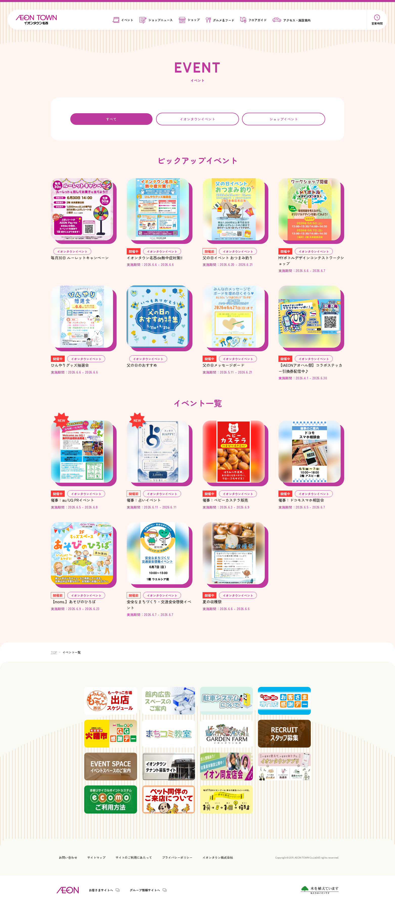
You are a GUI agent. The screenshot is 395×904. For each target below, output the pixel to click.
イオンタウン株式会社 (218, 857)
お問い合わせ (68, 857)
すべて (111, 119)
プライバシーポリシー (177, 857)
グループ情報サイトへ (145, 890)
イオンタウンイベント (197, 119)
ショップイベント (284, 119)
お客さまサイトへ (101, 890)
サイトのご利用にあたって (134, 857)
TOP (54, 652)
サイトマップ (96, 857)
